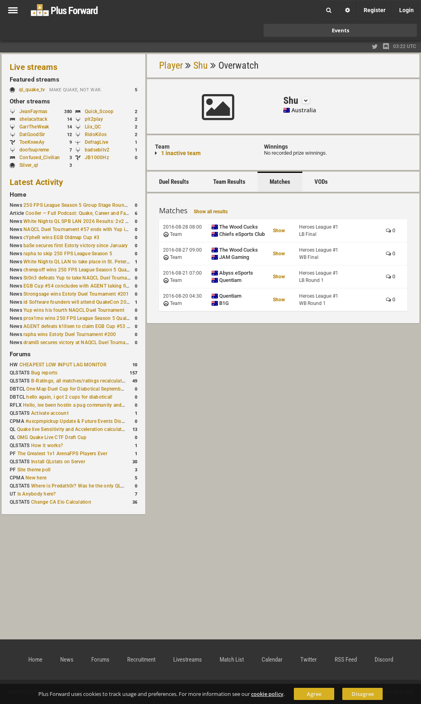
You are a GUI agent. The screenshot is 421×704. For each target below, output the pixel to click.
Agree (314, 694)
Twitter (308, 659)
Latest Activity (36, 182)
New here (35, 478)
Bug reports (44, 373)
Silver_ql (28, 165)
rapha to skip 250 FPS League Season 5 (67, 253)
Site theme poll (34, 470)
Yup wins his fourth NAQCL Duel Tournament (73, 310)
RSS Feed (346, 659)
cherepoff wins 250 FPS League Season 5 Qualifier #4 (83, 270)
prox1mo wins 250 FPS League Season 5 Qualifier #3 (82, 318)
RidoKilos (96, 134)
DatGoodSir (32, 134)
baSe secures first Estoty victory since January (75, 245)
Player (171, 65)
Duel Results (174, 181)
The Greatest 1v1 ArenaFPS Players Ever (62, 453)
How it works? (47, 445)
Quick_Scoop (99, 111)
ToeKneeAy (31, 142)
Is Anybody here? (36, 494)
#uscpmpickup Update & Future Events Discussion (82, 421)
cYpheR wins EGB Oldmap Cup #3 (61, 237)
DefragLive (96, 142)
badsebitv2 (97, 150)
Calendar (272, 659)
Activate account (50, 413)
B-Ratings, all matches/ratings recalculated (79, 381)
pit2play (94, 119)
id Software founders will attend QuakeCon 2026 (77, 302)
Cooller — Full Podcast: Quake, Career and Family (80, 213)
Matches (280, 181)
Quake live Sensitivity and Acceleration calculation (73, 429)
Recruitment (141, 659)
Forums (20, 354)
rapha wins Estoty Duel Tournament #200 (69, 334)
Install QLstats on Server (58, 461)
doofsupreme (34, 150)
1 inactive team (181, 153)
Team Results (229, 181)
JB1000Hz (97, 157)
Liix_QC (93, 127)
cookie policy (267, 694)
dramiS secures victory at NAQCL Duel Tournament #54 (85, 342)
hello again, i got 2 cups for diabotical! (69, 397)
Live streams (33, 67)
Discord (384, 659)
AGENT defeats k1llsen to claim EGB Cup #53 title (79, 326)
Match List (232, 659)
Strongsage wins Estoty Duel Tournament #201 (76, 294)
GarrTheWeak (34, 127)
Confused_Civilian (39, 157)
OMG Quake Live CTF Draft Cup (52, 437)
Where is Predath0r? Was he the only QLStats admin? (90, 486)
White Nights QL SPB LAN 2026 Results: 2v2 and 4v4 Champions (96, 221)
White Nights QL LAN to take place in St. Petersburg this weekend (96, 262)
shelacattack (33, 119)
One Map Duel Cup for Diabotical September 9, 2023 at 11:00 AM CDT (104, 389)
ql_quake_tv (32, 89)
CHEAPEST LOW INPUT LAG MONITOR (63, 365)
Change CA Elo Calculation (61, 502)
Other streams (30, 101)
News (66, 659)
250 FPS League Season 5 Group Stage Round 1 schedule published (99, 205)
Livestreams (187, 659)
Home (18, 194)
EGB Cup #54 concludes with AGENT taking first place (84, 286)
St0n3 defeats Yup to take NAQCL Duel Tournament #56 (85, 278)
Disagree (363, 694)
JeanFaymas (33, 111)
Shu (200, 65)
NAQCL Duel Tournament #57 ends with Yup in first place (87, 229)
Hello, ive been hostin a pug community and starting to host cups (96, 405)
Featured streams (34, 79)
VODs (321, 181)
